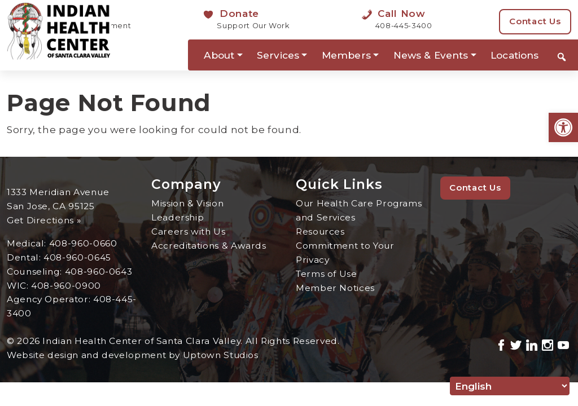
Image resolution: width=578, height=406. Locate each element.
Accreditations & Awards (208, 245)
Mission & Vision (187, 203)
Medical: (28, 243)
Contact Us (535, 21)
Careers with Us (188, 231)
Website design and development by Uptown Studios (133, 355)
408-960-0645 (77, 257)
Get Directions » (44, 220)
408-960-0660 (83, 243)
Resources (320, 231)
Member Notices (335, 288)
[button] (563, 127)
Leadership (177, 217)
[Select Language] (510, 386)
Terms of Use (326, 273)
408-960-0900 (66, 285)
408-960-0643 (99, 271)
